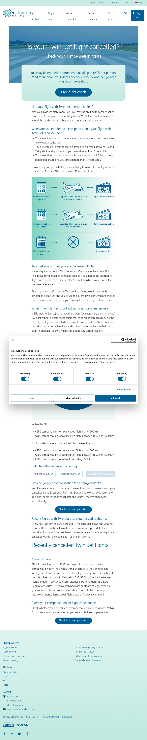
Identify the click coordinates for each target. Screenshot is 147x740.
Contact (126, 3)
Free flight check (73, 92)
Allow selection (73, 398)
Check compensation (100, 3)
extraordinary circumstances (98, 313)
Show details (123, 389)
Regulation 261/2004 (74, 577)
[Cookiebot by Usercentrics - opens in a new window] (123, 340)
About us (116, 3)
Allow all (115, 398)
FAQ (125, 13)
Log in (138, 15)
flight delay (73, 594)
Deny (31, 398)
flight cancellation (93, 594)
